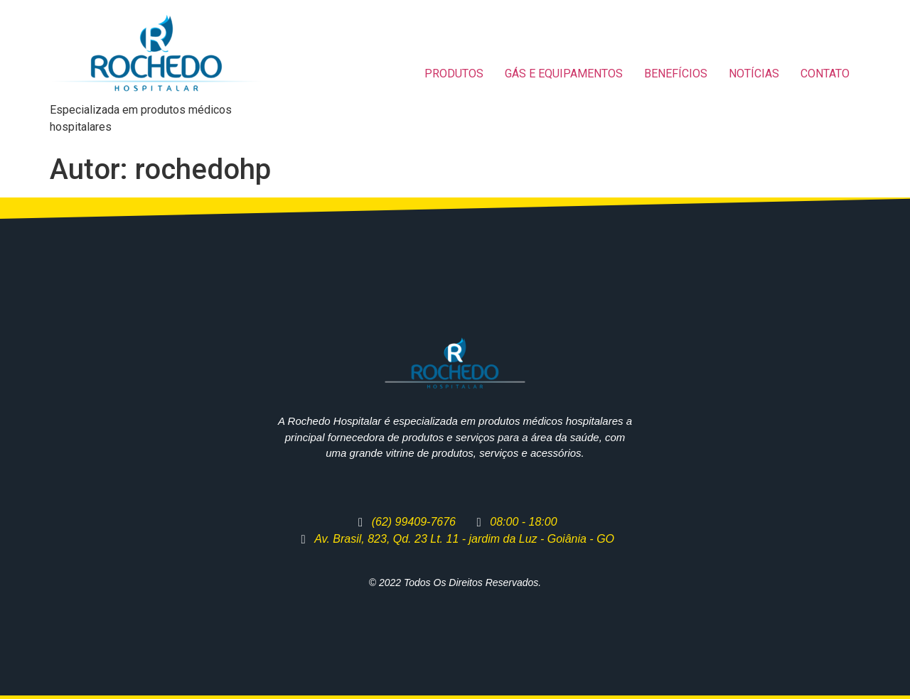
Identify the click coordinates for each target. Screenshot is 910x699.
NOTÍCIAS (754, 73)
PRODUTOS (453, 73)
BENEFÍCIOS (675, 73)
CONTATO (825, 73)
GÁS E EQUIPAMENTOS (564, 73)
